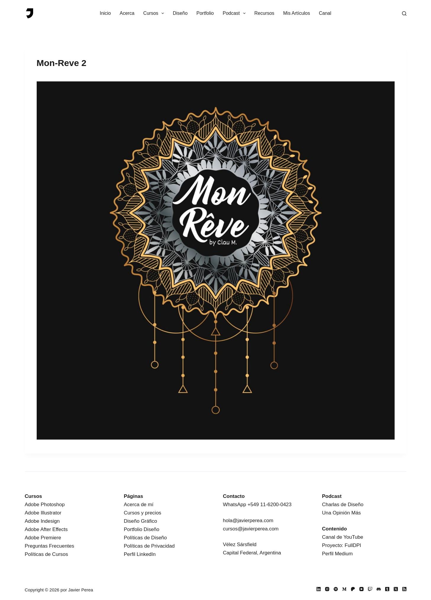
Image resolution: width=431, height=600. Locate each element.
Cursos (154, 13)
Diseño (180, 13)
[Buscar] (404, 13)
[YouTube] (361, 589)
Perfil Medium (337, 553)
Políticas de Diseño (145, 538)
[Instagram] (327, 589)
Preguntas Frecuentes (49, 546)
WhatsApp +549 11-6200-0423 (257, 504)
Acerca (127, 13)
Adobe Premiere (43, 538)
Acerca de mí (139, 504)
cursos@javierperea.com (251, 529)
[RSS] (404, 589)
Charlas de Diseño (343, 504)
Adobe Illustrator (43, 513)
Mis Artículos (296, 13)
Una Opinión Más (341, 513)
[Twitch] (370, 589)
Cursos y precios (143, 513)
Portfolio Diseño (141, 529)
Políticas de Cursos (46, 554)
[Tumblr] (387, 589)
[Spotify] (336, 589)
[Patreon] (353, 589)
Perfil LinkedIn (140, 554)
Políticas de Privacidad (149, 546)
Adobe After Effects (46, 529)
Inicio (105, 13)
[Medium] (344, 589)
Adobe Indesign (42, 521)
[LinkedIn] (319, 589)
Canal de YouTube (342, 537)
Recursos (264, 13)
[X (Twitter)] (396, 589)
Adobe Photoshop (45, 504)
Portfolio (205, 13)
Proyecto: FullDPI (341, 545)
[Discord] (379, 589)
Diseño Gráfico (140, 521)
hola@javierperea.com (248, 520)
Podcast (235, 13)
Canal (325, 13)
